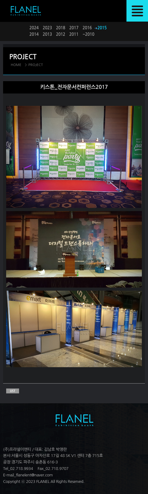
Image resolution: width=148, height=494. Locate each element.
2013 (47, 34)
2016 (87, 28)
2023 (47, 28)
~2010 (88, 34)
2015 (102, 28)
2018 (60, 28)
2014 (34, 34)
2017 (73, 28)
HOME (16, 65)
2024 (34, 28)
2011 (73, 34)
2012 (60, 34)
